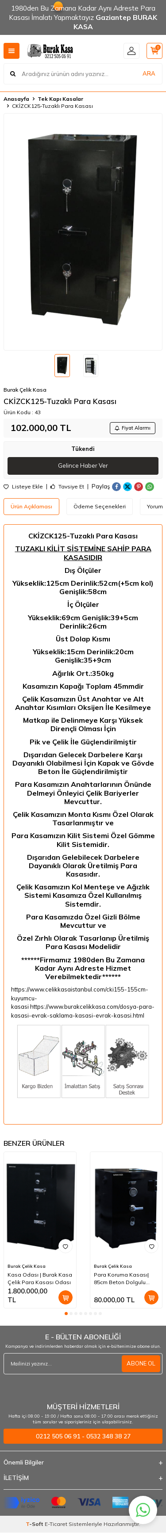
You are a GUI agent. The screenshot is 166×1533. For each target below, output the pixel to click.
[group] (83, 232)
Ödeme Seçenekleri (99, 506)
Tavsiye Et (67, 486)
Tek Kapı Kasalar (60, 98)
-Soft (35, 1524)
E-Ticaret (56, 1524)
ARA (149, 73)
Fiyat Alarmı (133, 428)
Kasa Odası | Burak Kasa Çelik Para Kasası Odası (40, 1278)
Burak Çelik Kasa (25, 389)
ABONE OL (141, 1363)
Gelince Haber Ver (83, 465)
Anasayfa (16, 98)
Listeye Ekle (23, 486)
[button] (66, 1313)
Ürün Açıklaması (31, 506)
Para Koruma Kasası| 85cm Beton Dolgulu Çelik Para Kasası (121, 1278)
